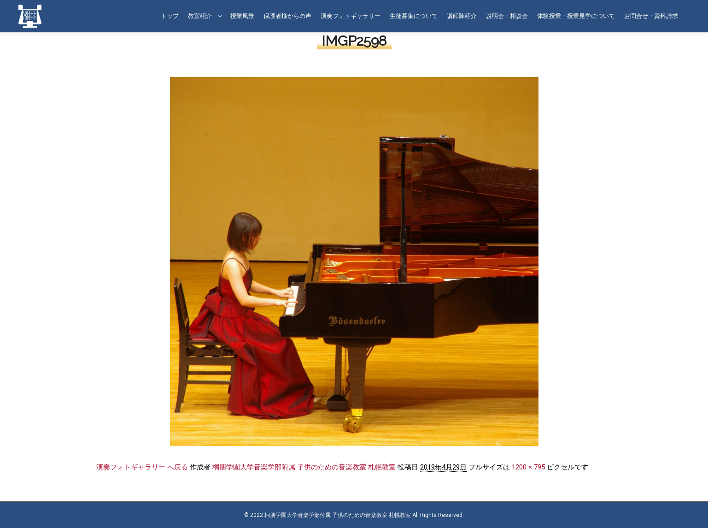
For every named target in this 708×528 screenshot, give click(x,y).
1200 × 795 (528, 467)
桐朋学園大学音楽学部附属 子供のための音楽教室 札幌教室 (304, 467)
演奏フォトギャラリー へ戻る (142, 467)
